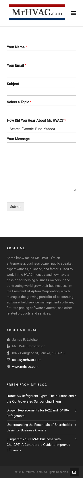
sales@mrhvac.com (26, 360)
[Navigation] (73, 13)
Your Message (18, 139)
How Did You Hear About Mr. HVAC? (36, 120)
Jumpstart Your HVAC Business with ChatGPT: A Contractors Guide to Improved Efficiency (38, 444)
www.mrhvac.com (25, 367)
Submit (15, 207)
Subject (13, 84)
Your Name (17, 47)
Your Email (16, 65)
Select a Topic (19, 102)
